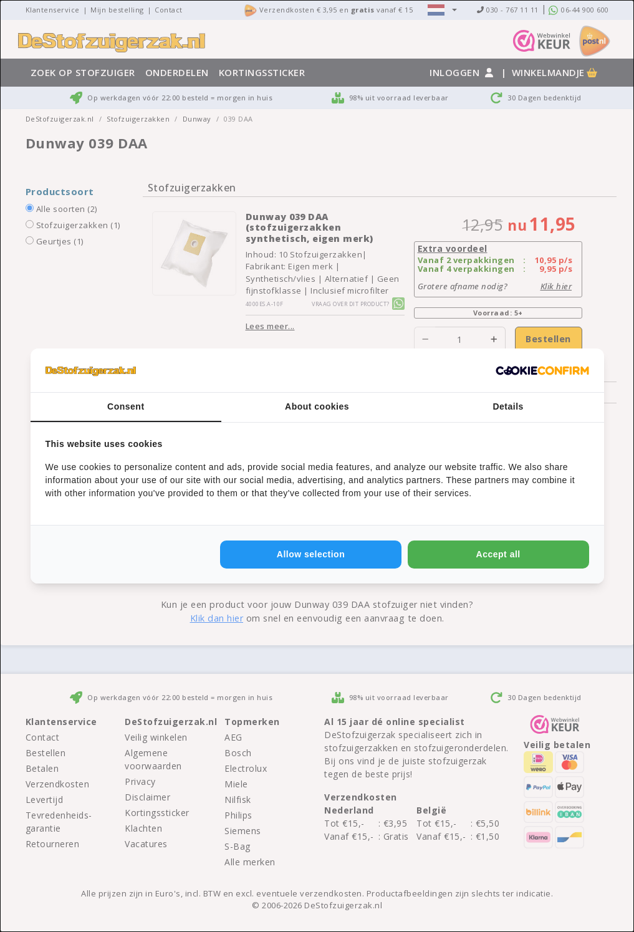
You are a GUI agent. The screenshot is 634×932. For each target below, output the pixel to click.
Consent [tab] (126, 406)
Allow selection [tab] (311, 554)
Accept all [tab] (498, 554)
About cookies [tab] (317, 406)
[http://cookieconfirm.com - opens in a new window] (542, 370)
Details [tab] (507, 406)
